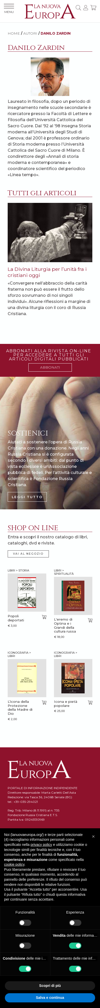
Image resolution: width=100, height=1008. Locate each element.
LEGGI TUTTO (27, 497)
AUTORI (30, 33)
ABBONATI (50, 367)
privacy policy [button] (41, 845)
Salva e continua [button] (50, 998)
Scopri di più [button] (50, 986)
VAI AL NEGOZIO (28, 553)
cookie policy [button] (14, 864)
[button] (93, 836)
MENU (9, 9)
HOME (14, 33)
